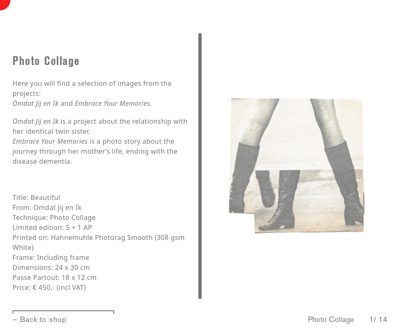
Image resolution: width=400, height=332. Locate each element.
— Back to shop (39, 319)
